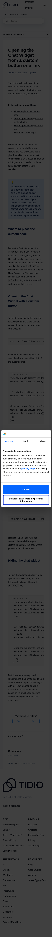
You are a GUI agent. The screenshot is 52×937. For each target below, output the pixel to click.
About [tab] (43, 441)
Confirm (26, 489)
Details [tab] (26, 441)
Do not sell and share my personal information (26, 500)
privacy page (28, 468)
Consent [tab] (9, 441)
